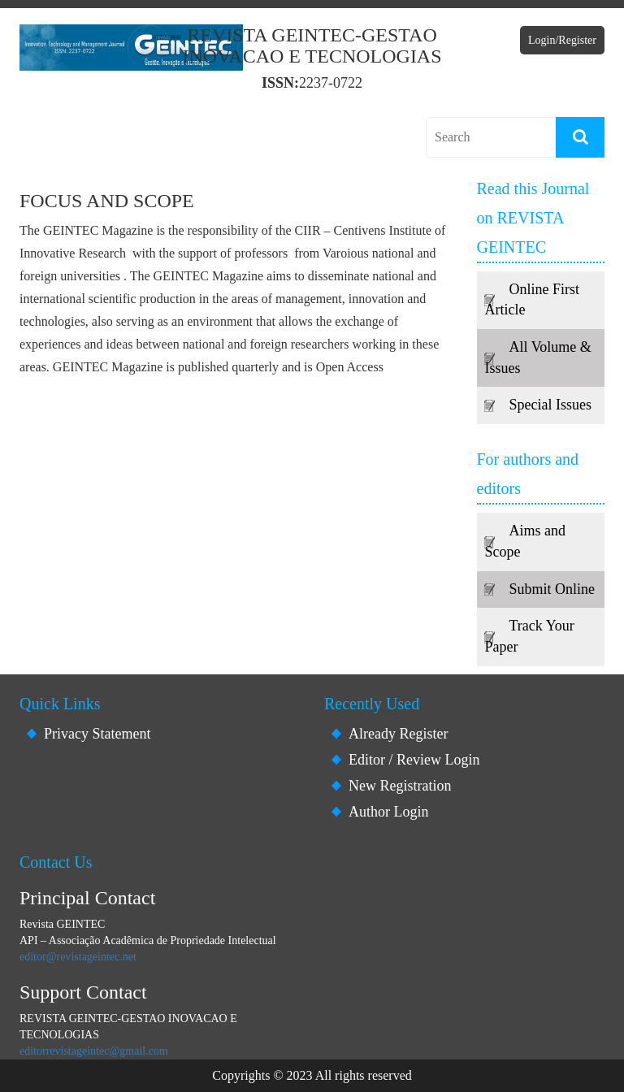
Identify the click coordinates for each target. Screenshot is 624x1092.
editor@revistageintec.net (78, 957)
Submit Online (552, 589)
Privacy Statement (97, 734)
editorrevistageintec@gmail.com (94, 1051)
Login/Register (562, 40)
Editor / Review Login (414, 760)
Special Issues (550, 404)
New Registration (400, 786)
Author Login (389, 812)
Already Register (398, 734)
